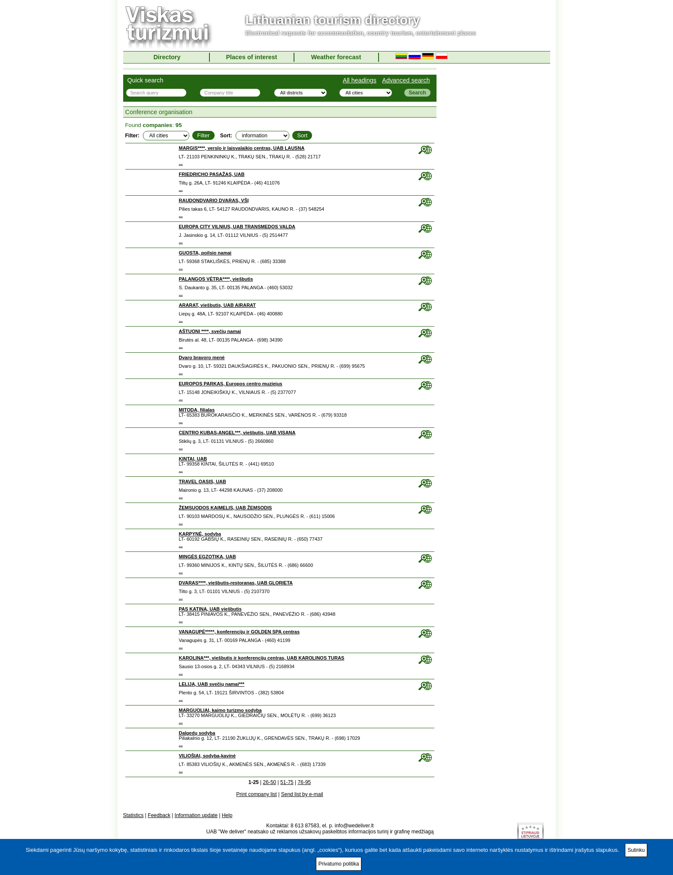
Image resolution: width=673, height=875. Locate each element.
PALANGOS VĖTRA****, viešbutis (216, 279)
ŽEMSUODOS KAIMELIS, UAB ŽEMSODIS (225, 507)
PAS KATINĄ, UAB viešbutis (210, 609)
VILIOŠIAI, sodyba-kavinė (207, 755)
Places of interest (251, 57)
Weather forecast (336, 57)
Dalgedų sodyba (197, 733)
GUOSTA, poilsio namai (205, 252)
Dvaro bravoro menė (202, 357)
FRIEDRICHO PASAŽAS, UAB (212, 174)
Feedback (159, 815)
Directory (166, 57)
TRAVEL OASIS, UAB (202, 481)
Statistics (133, 815)
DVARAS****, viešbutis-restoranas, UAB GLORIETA (236, 582)
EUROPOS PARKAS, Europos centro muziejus (230, 383)
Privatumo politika (338, 864)
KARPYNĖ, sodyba (200, 533)
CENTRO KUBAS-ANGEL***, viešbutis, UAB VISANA (237, 432)
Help (227, 815)
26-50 (269, 782)
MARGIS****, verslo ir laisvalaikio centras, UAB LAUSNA (242, 148)
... (181, 163)
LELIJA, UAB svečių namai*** (212, 684)
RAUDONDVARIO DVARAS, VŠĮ (214, 200)
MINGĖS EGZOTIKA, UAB (207, 556)
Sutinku (636, 850)
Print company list (256, 794)
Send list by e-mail (302, 794)
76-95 (304, 782)
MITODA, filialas (197, 409)
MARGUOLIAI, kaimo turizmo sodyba (220, 710)
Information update (196, 815)
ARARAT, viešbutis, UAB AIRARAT (217, 305)
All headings (359, 80)
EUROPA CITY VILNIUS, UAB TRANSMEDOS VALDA (237, 226)
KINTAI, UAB (193, 458)
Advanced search (406, 80)
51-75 (287, 782)
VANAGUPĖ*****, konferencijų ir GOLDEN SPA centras (239, 631)
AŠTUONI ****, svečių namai (210, 331)
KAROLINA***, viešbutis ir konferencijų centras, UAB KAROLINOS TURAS (262, 657)
